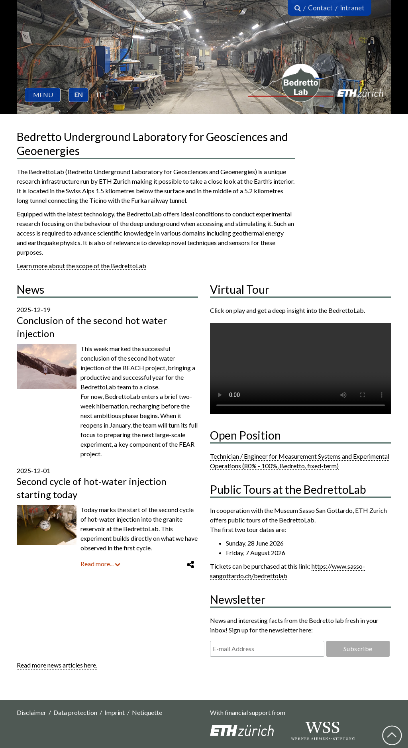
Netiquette (147, 712)
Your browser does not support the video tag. (300, 368)
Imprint (114, 712)
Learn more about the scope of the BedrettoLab (81, 265)
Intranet (352, 8)
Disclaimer (31, 712)
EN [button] (78, 94)
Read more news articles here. (57, 665)
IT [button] (99, 94)
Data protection (75, 712)
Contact (320, 8)
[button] (43, 95)
